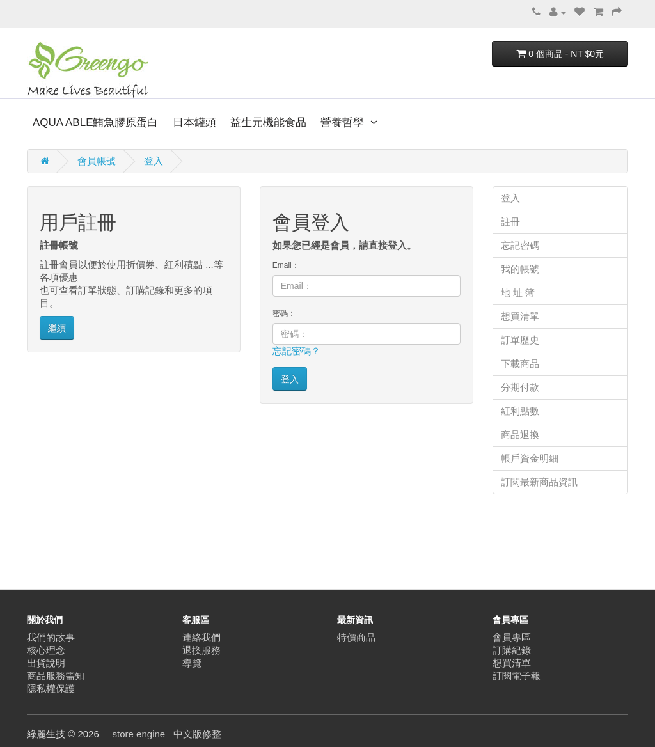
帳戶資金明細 (529, 458)
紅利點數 (520, 410)
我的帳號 (520, 268)
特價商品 (356, 637)
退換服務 (201, 650)
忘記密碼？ (296, 350)
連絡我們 (201, 637)
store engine (139, 733)
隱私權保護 (51, 688)
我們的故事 (51, 637)
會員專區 (512, 637)
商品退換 (520, 434)
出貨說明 (46, 662)
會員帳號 (96, 160)
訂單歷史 (520, 339)
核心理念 (46, 650)
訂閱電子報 (517, 675)
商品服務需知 (55, 675)
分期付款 (520, 387)
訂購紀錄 (512, 650)
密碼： (284, 313)
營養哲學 (343, 122)
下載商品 (520, 363)
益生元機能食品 (268, 122)
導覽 (191, 662)
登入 (153, 160)
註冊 (510, 221)
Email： (285, 265)
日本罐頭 (194, 122)
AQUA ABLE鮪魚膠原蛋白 (96, 122)
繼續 (57, 328)
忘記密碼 (520, 245)
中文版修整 (197, 733)
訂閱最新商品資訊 (539, 481)
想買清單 (520, 316)
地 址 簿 (518, 292)
